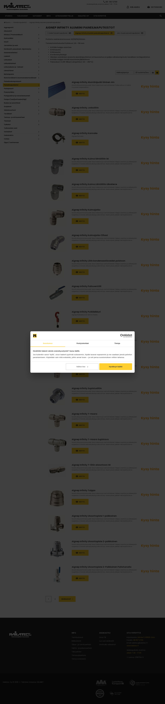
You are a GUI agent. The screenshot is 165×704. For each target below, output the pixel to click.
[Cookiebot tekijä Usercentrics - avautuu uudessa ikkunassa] (122, 335)
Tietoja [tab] (117, 343)
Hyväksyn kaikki (115, 367)
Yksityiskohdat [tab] (82, 343)
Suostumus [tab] (48, 343)
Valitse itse (82, 367)
